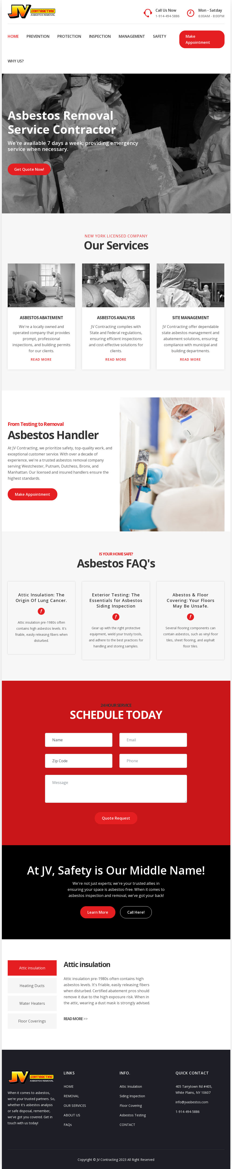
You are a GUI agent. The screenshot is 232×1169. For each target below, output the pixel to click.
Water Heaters (32, 1002)
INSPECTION (100, 36)
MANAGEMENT (132, 36)
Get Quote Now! (30, 169)
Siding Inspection (132, 1095)
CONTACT (127, 1124)
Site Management (190, 317)
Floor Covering (131, 1105)
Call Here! (136, 911)
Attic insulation (32, 967)
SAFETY (159, 36)
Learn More (97, 911)
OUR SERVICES (75, 1105)
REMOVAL (71, 1095)
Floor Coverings (32, 1020)
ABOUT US (72, 1114)
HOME (13, 36)
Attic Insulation (131, 1086)
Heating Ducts (32, 985)
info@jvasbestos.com (192, 1101)
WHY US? (16, 61)
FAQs (68, 1124)
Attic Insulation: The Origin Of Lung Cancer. (41, 597)
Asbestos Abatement (41, 317)
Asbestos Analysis (116, 317)
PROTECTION (69, 36)
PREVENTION (38, 36)
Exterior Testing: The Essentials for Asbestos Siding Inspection (115, 600)
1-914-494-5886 (188, 1111)
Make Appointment (197, 39)
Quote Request (116, 818)
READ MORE (41, 359)
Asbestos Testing (133, 1114)
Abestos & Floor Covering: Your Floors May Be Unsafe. (191, 600)
